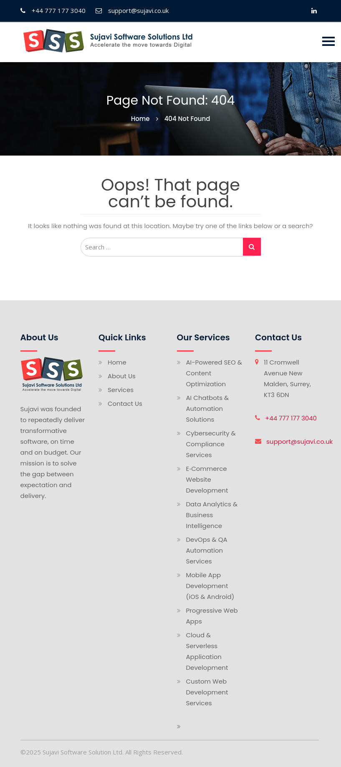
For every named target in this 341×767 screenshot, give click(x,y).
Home (117, 362)
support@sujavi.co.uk (299, 441)
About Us (122, 376)
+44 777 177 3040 (291, 418)
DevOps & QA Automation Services (206, 550)
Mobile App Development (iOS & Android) (210, 586)
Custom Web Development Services (207, 692)
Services (121, 389)
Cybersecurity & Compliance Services (211, 444)
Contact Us (125, 403)
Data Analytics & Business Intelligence (212, 515)
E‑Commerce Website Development (207, 479)
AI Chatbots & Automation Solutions (207, 408)
